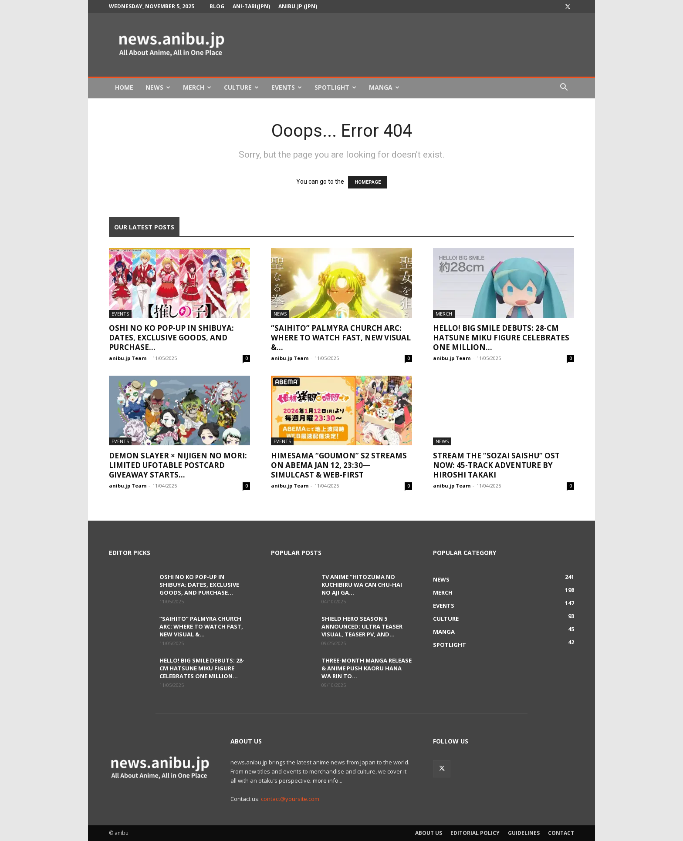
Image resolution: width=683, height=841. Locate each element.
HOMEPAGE (368, 182)
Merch (197, 87)
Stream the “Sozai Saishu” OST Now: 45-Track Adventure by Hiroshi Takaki (496, 465)
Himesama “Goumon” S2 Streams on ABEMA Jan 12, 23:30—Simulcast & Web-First (339, 465)
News (157, 87)
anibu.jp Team (127, 358)
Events (286, 87)
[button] (563, 88)
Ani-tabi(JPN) (251, 6)
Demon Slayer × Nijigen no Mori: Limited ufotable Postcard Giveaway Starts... (178, 465)
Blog (217, 6)
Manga (384, 87)
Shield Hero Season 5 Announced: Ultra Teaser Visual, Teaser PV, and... (361, 626)
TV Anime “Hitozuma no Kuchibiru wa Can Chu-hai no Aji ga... (361, 584)
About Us (428, 833)
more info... (327, 780)
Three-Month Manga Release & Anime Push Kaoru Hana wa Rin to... (366, 668)
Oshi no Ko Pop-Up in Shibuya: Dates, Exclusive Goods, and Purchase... (171, 337)
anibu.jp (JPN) (297, 6)
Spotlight (335, 87)
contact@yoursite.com (290, 799)
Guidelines (524, 833)
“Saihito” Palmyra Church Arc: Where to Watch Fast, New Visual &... (341, 337)
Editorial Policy (475, 833)
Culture (241, 87)
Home (124, 87)
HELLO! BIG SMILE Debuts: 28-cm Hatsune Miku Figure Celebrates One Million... (501, 337)
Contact (561, 833)
